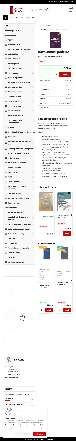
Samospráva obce (46, 216)
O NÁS (12, 18)
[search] (47, 9)
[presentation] (39, 215)
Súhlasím (39, 434)
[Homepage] (5, 18)
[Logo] (17, 10)
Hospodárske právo (46, 29)
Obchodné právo (50, 25)
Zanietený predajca (23, 292)
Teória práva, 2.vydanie (44, 286)
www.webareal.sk (46, 439)
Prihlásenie (54, 2)
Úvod (39, 25)
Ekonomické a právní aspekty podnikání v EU (24, 344)
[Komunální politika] (55, 40)
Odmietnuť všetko (23, 434)
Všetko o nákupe (23, 18)
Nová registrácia (67, 2)
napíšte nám (12, 377)
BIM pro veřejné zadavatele (63, 216)
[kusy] (50, 75)
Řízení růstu (20, 314)
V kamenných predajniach (14, 404)
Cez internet (9, 398)
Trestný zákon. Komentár (63, 284)
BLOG (34, 18)
